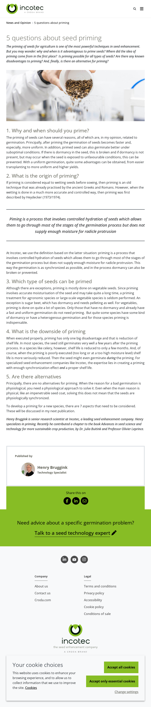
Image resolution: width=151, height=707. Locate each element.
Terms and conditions (100, 586)
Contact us (43, 593)
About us (41, 586)
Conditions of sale (97, 614)
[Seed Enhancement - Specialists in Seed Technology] (25, 9)
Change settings (126, 692)
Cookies (31, 688)
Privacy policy (94, 593)
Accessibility (93, 600)
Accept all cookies (121, 667)
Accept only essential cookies (112, 681)
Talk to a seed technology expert (72, 532)
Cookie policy (94, 607)
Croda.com (43, 600)
